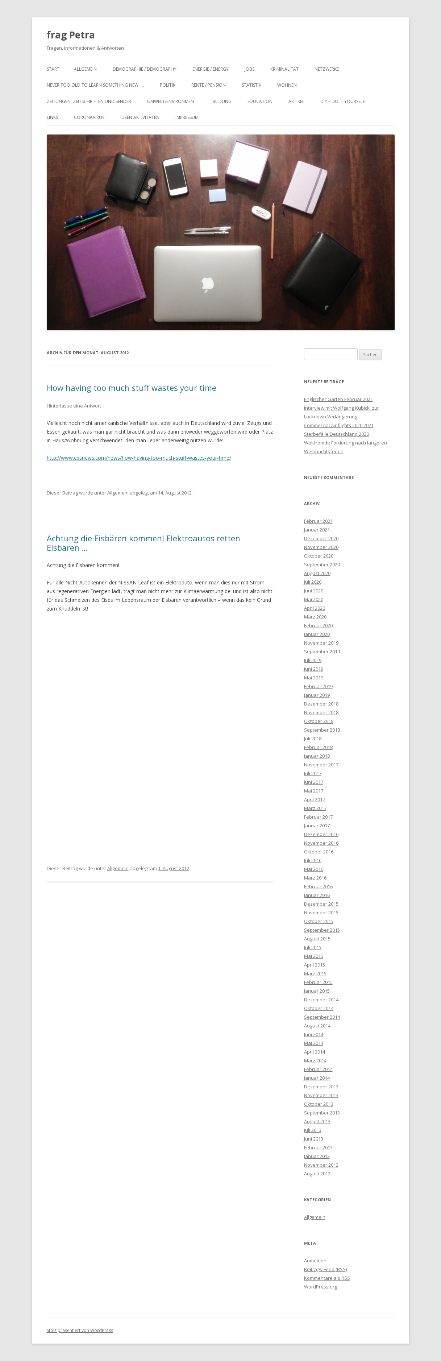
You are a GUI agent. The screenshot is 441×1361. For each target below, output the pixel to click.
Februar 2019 (318, 686)
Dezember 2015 (321, 904)
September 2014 (322, 1017)
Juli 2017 (312, 773)
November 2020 (321, 547)
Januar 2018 (317, 756)
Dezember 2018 (321, 703)
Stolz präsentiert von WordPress (80, 1330)
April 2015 (314, 964)
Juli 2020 (312, 582)
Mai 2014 (313, 1043)
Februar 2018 (318, 747)
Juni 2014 (313, 1034)
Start (53, 69)
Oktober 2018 (318, 721)
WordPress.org (320, 1286)
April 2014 (314, 1051)
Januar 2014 (317, 1078)
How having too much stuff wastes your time (131, 387)
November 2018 (321, 712)
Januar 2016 (317, 895)
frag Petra (71, 34)
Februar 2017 (318, 817)
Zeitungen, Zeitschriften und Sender (89, 101)
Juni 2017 (313, 782)
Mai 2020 (313, 599)
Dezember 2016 (321, 834)
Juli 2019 (312, 660)
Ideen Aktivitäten (139, 117)
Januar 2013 (317, 1156)
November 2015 (321, 912)
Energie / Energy (210, 69)
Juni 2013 (313, 1138)
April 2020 (314, 608)
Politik (167, 85)
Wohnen (287, 85)
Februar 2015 (318, 982)
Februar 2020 (318, 625)
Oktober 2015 (318, 921)
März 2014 (315, 1060)
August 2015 (317, 938)
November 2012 (321, 1165)
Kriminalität (284, 69)
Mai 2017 (313, 790)
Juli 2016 (312, 860)
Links (52, 117)
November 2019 (321, 643)
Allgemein (85, 69)
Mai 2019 (313, 677)
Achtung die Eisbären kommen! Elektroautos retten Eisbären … (143, 543)
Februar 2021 (318, 521)
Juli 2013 (312, 1130)
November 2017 (321, 764)
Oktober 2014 (318, 1008)
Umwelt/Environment (171, 101)
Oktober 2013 (318, 1104)
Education (259, 101)
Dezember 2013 (321, 1086)
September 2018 (322, 730)
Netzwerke (327, 69)
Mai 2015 (313, 956)
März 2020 (315, 616)
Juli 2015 (312, 947)
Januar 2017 (317, 825)
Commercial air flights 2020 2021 (339, 425)
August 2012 (317, 1173)
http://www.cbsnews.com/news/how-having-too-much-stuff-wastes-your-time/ (139, 457)
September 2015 (322, 930)
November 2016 (321, 843)
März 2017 (315, 808)
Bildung (222, 101)
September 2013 (322, 1112)
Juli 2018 (312, 738)
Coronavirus (89, 117)
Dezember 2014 (321, 999)
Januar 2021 (317, 529)
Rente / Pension (208, 85)
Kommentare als (327, 1278)
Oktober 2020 (318, 556)
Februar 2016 (318, 886)
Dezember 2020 (321, 538)
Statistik (251, 85)
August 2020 (317, 573)
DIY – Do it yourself (342, 101)
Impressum (187, 117)
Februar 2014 (318, 1069)
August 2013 (317, 1121)
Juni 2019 (313, 669)
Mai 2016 (313, 869)
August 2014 (317, 1025)
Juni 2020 (313, 590)
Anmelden (315, 1260)
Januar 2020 (317, 634)
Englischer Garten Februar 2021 (338, 399)
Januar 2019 (317, 695)
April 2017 (314, 799)
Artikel (296, 101)
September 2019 (322, 651)
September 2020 (322, 564)
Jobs (249, 69)
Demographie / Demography (144, 69)
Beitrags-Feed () (325, 1269)
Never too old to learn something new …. (95, 85)
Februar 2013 (318, 1147)
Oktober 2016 (318, 851)
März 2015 (315, 973)
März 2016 (315, 877)
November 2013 (321, 1095)
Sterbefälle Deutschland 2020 (336, 434)
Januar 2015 (317, 991)
